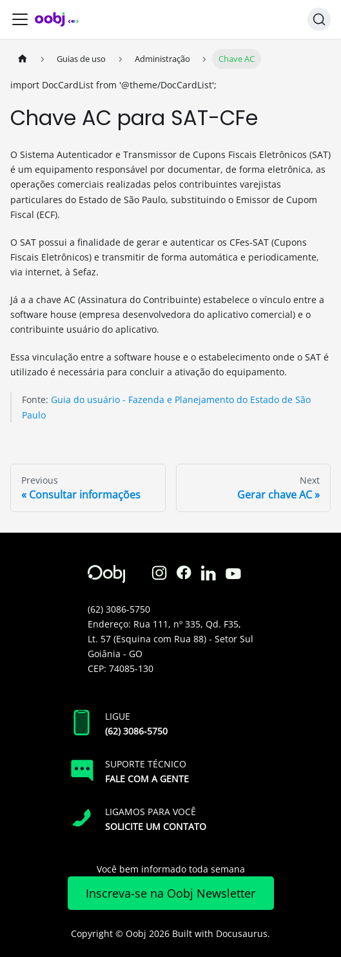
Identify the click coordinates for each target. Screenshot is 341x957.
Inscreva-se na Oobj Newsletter (170, 893)
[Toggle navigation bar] (20, 19)
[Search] (319, 19)
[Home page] (22, 59)
